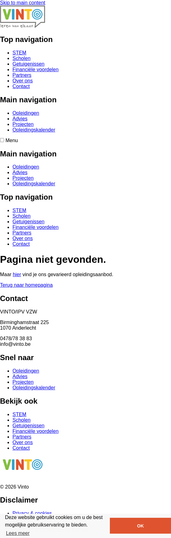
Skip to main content (22, 2)
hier (17, 274)
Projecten (23, 124)
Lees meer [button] (18, 533)
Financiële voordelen (35, 69)
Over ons (22, 80)
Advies (19, 118)
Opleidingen (25, 113)
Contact (21, 86)
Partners (21, 75)
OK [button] (140, 525)
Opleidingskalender (33, 129)
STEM (19, 52)
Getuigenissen (28, 64)
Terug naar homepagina (26, 285)
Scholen (21, 58)
